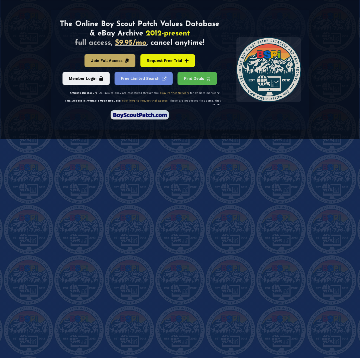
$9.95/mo (131, 43)
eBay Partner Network (174, 93)
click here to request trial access (145, 100)
